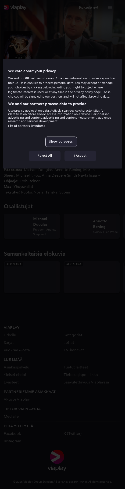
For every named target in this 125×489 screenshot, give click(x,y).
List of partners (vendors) (26, 126)
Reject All (44, 156)
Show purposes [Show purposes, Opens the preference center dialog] (61, 142)
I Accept (80, 156)
